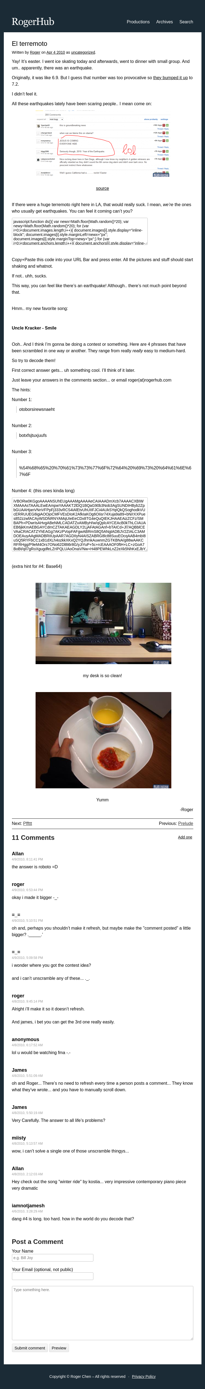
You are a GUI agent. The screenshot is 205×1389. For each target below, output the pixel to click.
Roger (35, 52)
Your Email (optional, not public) (42, 1269)
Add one (185, 837)
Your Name (22, 1251)
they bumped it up (170, 77)
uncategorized (83, 52)
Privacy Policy (144, 1376)
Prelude (185, 823)
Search (186, 22)
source (102, 188)
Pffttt (27, 823)
